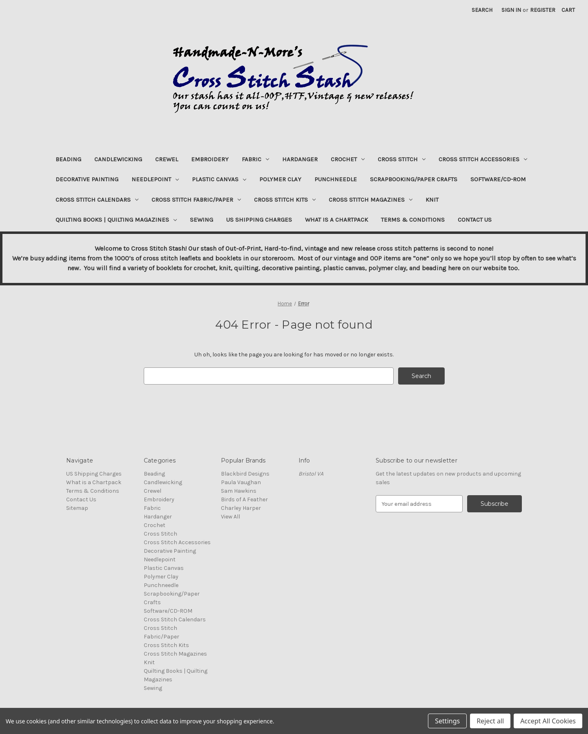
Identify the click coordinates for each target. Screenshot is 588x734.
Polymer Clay (280, 179)
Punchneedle (335, 179)
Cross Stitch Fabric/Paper (196, 199)
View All (230, 516)
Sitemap (77, 508)
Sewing (201, 219)
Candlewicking (118, 159)
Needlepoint (155, 179)
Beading (68, 159)
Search (482, 10)
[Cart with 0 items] (568, 10)
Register (542, 10)
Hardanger (300, 159)
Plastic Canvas (219, 179)
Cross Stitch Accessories (483, 159)
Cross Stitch (401, 159)
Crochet (348, 159)
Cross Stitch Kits (285, 199)
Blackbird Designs (245, 473)
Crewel (166, 159)
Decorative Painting (87, 179)
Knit (432, 199)
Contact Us (475, 219)
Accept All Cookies (548, 720)
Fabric (255, 159)
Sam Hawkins (238, 490)
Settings (447, 720)
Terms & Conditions (413, 219)
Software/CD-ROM (498, 179)
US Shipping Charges (259, 219)
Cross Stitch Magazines (370, 199)
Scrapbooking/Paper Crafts (413, 179)
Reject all (490, 720)
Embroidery (210, 159)
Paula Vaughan (241, 482)
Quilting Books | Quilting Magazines (116, 219)
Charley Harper (241, 508)
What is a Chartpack (336, 219)
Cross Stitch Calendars (97, 199)
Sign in (511, 10)
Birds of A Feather (244, 499)
